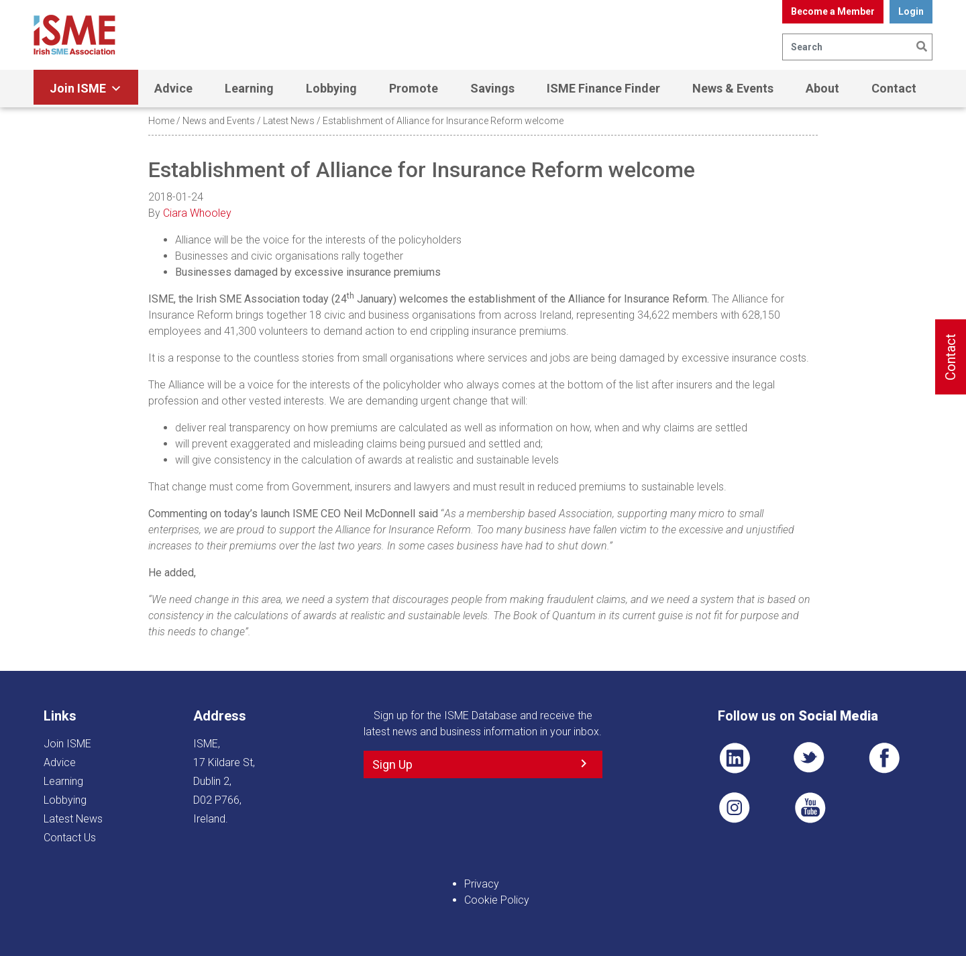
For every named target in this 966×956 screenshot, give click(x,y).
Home (161, 120)
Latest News (289, 120)
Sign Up (392, 764)
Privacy (481, 884)
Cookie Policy (496, 900)
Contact (893, 88)
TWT (809, 758)
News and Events (218, 120)
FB (884, 758)
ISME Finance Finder (603, 88)
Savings (492, 88)
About (822, 88)
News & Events (732, 88)
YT (809, 808)
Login (911, 11)
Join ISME (86, 88)
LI (734, 758)
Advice (173, 88)
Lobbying (331, 88)
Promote (413, 88)
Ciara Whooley (197, 213)
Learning (249, 88)
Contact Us (70, 837)
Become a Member (833, 11)
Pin (734, 808)
